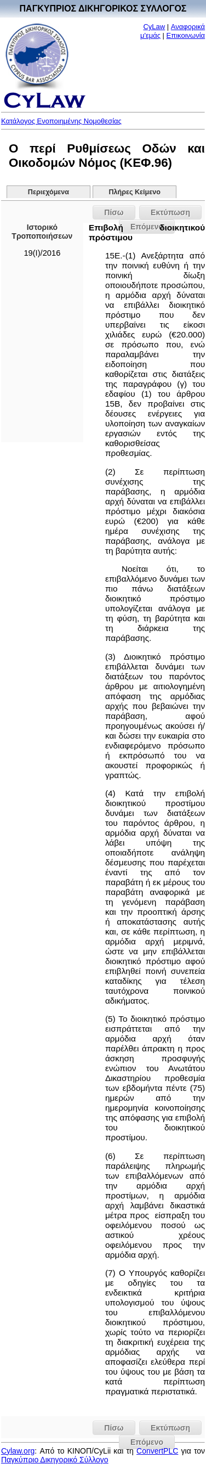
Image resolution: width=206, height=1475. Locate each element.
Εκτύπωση (170, 212)
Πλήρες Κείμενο (134, 192)
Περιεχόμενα (48, 192)
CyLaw (154, 26)
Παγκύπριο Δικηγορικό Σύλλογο (54, 1459)
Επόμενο (146, 1442)
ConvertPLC (157, 1450)
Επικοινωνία (186, 35)
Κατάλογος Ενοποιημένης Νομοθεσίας (61, 121)
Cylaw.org (18, 1450)
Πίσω (113, 212)
